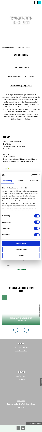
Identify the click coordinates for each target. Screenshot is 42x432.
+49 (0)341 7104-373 (21, 347)
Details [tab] (21, 181)
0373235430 (29, 76)
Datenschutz (11, 404)
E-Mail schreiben (21, 351)
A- (18, 428)
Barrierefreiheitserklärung (25, 404)
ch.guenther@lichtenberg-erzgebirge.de (23, 159)
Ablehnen (21, 255)
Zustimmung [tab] (7, 181)
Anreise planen (22, 269)
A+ (23, 428)
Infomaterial (21, 379)
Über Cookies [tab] (34, 181)
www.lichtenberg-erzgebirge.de (21, 86)
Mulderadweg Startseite (8, 47)
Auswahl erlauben (21, 249)
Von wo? (21, 261)
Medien (21, 407)
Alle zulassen (21, 243)
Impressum (21, 401)
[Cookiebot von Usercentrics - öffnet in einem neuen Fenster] (31, 175)
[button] (39, 2)
